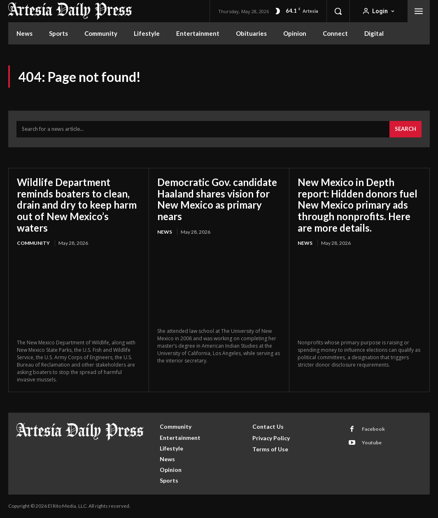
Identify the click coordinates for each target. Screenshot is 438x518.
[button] (338, 11)
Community (33, 243)
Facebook (373, 429)
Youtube (372, 442)
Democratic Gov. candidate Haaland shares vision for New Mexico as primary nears (217, 199)
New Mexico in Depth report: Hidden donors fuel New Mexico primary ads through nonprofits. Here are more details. (358, 204)
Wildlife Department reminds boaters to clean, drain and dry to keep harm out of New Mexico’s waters (77, 204)
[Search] (405, 129)
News (164, 232)
